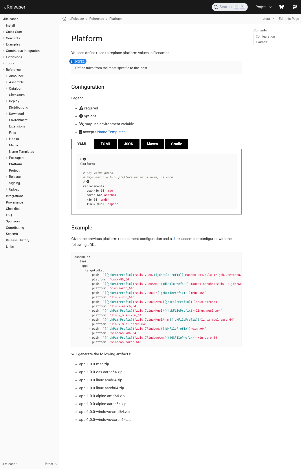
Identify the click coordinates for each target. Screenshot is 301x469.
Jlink (176, 238)
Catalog (14, 89)
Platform (15, 164)
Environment (18, 120)
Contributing (15, 228)
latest (266, 19)
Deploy (14, 101)
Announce (16, 76)
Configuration (265, 36)
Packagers (16, 158)
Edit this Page (289, 19)
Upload (14, 189)
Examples (13, 44)
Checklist (13, 209)
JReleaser (14, 7)
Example (262, 42)
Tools (10, 63)
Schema (12, 234)
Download (16, 114)
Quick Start (14, 32)
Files (12, 133)
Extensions (14, 57)
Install (10, 25)
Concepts (13, 38)
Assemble (16, 82)
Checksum (17, 95)
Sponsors (13, 221)
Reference (13, 70)
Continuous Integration (23, 51)
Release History (17, 240)
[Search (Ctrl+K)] (230, 7)
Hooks (14, 139)
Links (10, 247)
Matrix (13, 145)
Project (14, 171)
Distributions (18, 107)
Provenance (14, 202)
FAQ (9, 215)
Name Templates (21, 152)
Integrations (15, 196)
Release (15, 177)
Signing (14, 183)
